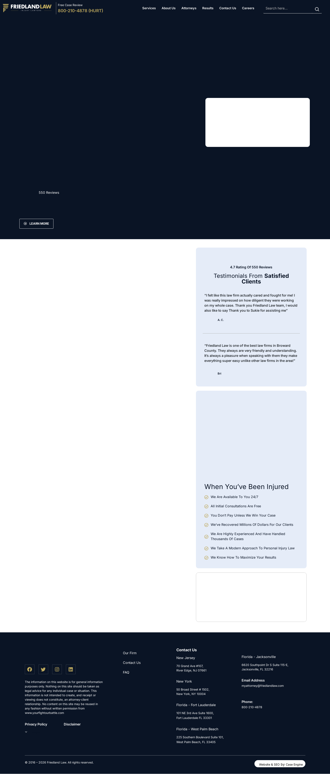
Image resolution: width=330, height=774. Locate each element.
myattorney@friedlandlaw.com (263, 685)
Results (207, 8)
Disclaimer (72, 724)
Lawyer (35, 732)
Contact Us (227, 8)
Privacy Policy (36, 724)
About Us (169, 8)
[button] (38, 732)
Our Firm (130, 653)
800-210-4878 (252, 707)
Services (149, 8)
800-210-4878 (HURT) (80, 10)
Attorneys (188, 8)
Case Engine (294, 764)
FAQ (126, 672)
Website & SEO (269, 764)
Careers (248, 8)
